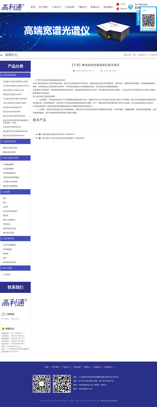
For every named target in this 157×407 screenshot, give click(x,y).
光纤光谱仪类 (10, 75)
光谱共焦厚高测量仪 (11, 177)
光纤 (5, 258)
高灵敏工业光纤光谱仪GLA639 (15, 81)
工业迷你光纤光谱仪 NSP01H (15, 99)
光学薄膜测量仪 (9, 173)
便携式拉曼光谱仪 (10, 148)
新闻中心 (95, 7)
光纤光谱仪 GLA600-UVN (13, 90)
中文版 (122, 4)
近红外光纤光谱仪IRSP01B (14, 116)
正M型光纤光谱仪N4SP (12, 107)
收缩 (138, 18)
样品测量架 (7, 249)
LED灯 (5, 207)
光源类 (7, 192)
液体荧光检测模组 (10, 186)
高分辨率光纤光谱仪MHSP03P (15, 131)
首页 (33, 7)
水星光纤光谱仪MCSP (12, 127)
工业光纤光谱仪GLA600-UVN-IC (16, 86)
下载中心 (82, 7)
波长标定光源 (8, 233)
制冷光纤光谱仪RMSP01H (13, 135)
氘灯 (5, 202)
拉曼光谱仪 (51, 109)
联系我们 (108, 7)
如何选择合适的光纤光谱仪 (54, 134)
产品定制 (6, 274)
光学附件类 (9, 238)
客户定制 (8, 268)
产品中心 (56, 7)
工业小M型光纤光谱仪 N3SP (14, 103)
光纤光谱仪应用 (11, 158)
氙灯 (5, 198)
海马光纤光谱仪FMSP (12, 112)
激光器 (5, 215)
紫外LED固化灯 (9, 220)
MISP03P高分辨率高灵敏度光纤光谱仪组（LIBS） (16, 121)
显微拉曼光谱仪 (9, 152)
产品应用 (69, 7)
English (123, 9)
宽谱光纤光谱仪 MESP (12, 94)
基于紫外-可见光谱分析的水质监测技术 (58, 138)
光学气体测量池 (9, 245)
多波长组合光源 (9, 228)
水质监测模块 (8, 169)
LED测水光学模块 (10, 182)
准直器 (5, 254)
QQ (144, 10)
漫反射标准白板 (9, 262)
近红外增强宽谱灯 (10, 211)
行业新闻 (153, 55)
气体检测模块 (8, 164)
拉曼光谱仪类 (10, 141)
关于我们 (43, 7)
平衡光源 (6, 224)
